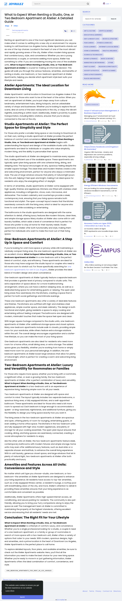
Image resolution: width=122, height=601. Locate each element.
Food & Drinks (90, 47)
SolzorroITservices (91, 121)
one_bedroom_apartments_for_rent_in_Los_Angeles (28, 571)
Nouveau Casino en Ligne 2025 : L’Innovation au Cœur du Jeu (98, 224)
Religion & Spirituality (108, 67)
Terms (92, 591)
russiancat (89, 236)
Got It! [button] (22, 597)
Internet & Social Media (108, 47)
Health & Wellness (110, 51)
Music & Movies (107, 59)
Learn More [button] (9, 591)
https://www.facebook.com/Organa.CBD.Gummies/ (101, 148)
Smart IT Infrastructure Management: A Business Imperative (101, 112)
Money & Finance (90, 59)
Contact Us (107, 591)
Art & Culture (89, 31)
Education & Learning (93, 35)
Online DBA (89, 262)
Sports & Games (109, 71)
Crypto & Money (105, 31)
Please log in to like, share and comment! (19, 579)
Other (16, 26)
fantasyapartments (20, 30)
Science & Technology (93, 55)
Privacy (99, 591)
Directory (117, 591)
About (85, 591)
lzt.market (61, 600)
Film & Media (89, 43)
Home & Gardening (91, 51)
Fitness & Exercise (104, 43)
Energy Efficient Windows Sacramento (101, 185)
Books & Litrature (110, 39)
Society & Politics (91, 71)
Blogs (7, 26)
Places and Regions (92, 78)
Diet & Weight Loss (91, 39)
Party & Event (89, 67)
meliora (88, 270)
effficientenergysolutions (93, 196)
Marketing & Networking (94, 63)
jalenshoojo (89, 159)
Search (113, 19)
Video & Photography (93, 74)
